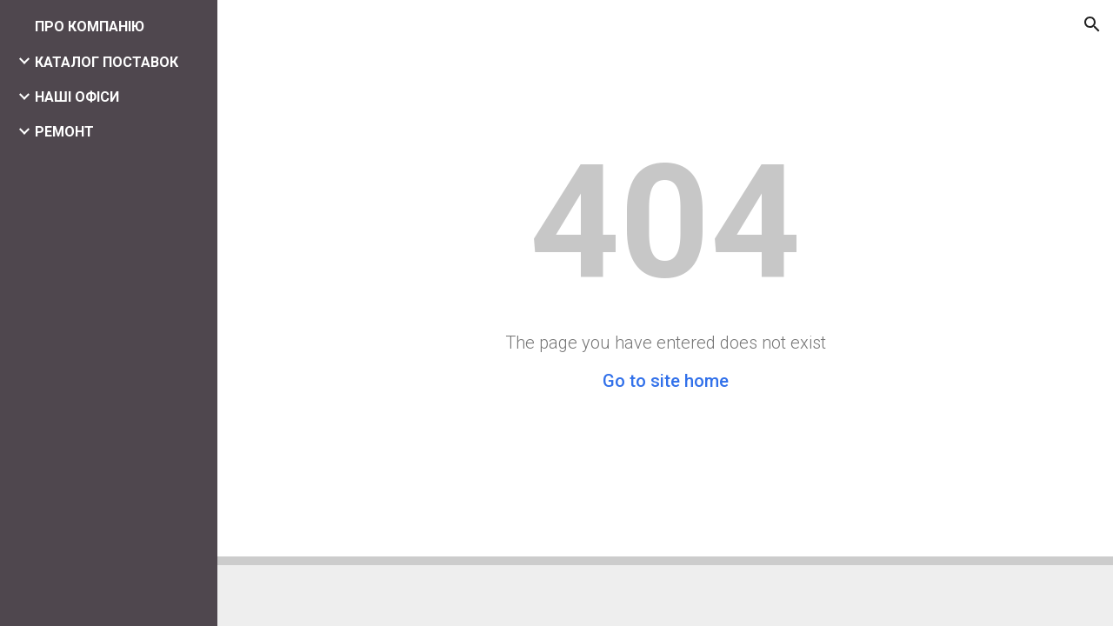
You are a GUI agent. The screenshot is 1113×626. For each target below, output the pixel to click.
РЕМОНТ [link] (64, 131)
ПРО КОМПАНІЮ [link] (89, 26)
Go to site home (666, 380)
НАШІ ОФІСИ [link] (77, 97)
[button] (1092, 24)
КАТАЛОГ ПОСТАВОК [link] (106, 62)
